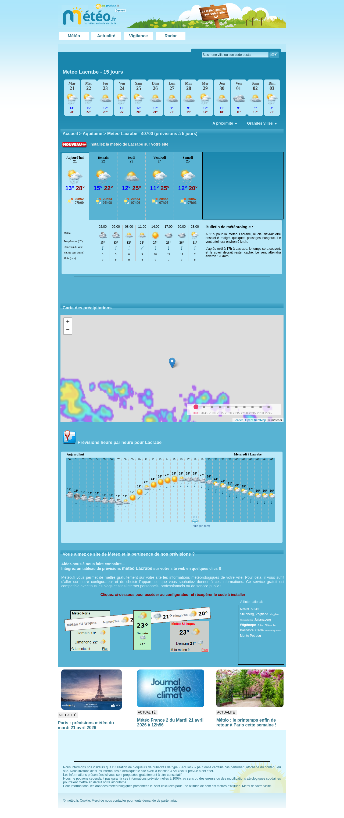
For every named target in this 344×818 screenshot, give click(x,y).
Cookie (85, 800)
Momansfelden (246, 620)
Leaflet (238, 420)
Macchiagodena (273, 630)
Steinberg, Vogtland (254, 614)
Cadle (259, 630)
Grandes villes (262, 124)
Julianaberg (262, 619)
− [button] (68, 330)
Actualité (106, 36)
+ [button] (68, 322)
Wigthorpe (248, 625)
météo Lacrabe (137, 568)
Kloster (244, 608)
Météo (74, 36)
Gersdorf (255, 609)
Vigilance (138, 36)
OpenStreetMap (255, 420)
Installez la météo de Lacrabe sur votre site (129, 144)
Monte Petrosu (250, 636)
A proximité (225, 124)
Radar (170, 36)
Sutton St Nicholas (266, 625)
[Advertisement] (243, 185)
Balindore (247, 630)
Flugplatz (274, 614)
